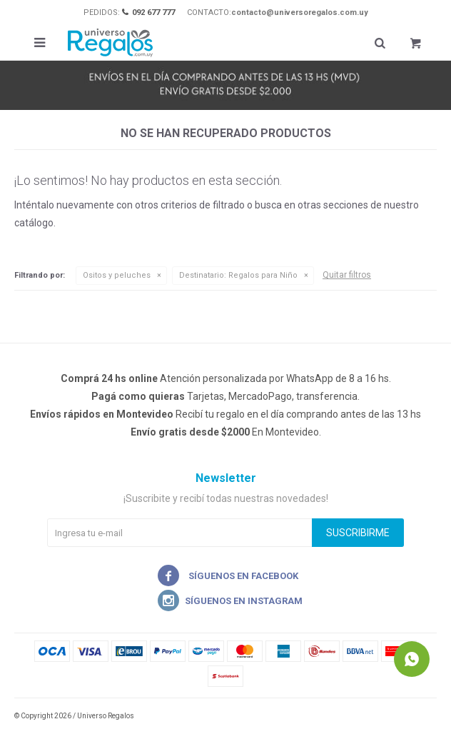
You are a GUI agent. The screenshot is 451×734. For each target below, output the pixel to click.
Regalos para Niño (238, 275)
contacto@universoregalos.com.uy (299, 12)
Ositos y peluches (117, 275)
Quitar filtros (347, 275)
